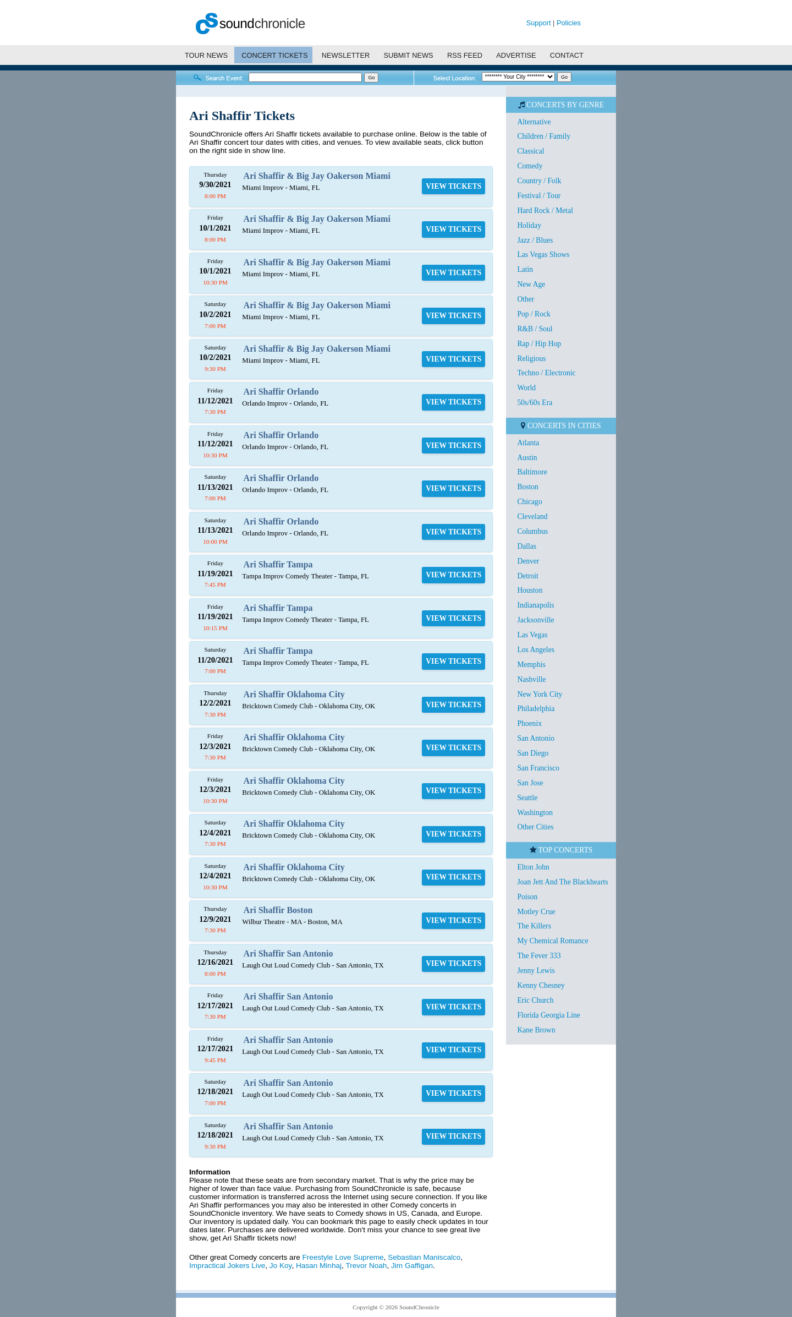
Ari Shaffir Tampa (278, 564)
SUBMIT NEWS (408, 55)
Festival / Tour (538, 196)
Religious (531, 358)
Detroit (527, 576)
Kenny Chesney (540, 985)
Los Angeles (535, 650)
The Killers (534, 926)
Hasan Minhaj (319, 1265)
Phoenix (529, 723)
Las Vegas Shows (543, 254)
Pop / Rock (533, 314)
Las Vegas (532, 635)
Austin (527, 457)
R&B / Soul (534, 329)
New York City (539, 694)
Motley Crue (536, 912)
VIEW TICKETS (453, 186)
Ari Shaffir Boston (278, 910)
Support (538, 23)
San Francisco (538, 768)
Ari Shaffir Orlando (281, 391)
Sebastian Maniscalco (424, 1257)
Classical (530, 151)
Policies (569, 23)
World (526, 388)
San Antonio (535, 738)
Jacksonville (535, 620)
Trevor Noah (366, 1265)
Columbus (532, 531)
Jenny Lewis (535, 970)
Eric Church (535, 1000)
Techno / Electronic (546, 373)
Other (525, 299)
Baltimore (532, 472)
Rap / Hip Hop (539, 344)
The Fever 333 (538, 956)
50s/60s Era (534, 402)
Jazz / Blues (535, 240)
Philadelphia (535, 708)
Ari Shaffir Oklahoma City (294, 694)
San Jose (530, 783)
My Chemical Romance (552, 941)
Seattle (527, 798)
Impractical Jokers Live (227, 1265)
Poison (527, 897)
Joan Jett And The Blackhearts (562, 882)
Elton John (533, 867)
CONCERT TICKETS (274, 55)
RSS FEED (464, 55)
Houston (529, 590)
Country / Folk (539, 181)
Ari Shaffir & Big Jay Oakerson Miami (317, 176)
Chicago (529, 502)
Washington (535, 812)
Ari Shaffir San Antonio (288, 953)
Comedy (529, 166)
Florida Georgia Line (548, 1015)
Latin (525, 269)
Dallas (526, 546)
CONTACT (567, 55)
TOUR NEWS (206, 55)
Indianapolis (535, 605)
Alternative (534, 122)
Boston (527, 487)
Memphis (531, 664)
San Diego (532, 753)
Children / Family (543, 136)
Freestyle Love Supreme (343, 1257)
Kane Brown (536, 1030)
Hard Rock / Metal (545, 210)
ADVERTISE (516, 55)
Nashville (531, 679)
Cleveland (532, 516)
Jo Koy (281, 1265)
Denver (528, 561)
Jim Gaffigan (412, 1265)
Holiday (529, 225)
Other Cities (535, 827)
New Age (531, 284)
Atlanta (528, 443)
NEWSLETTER (346, 55)
